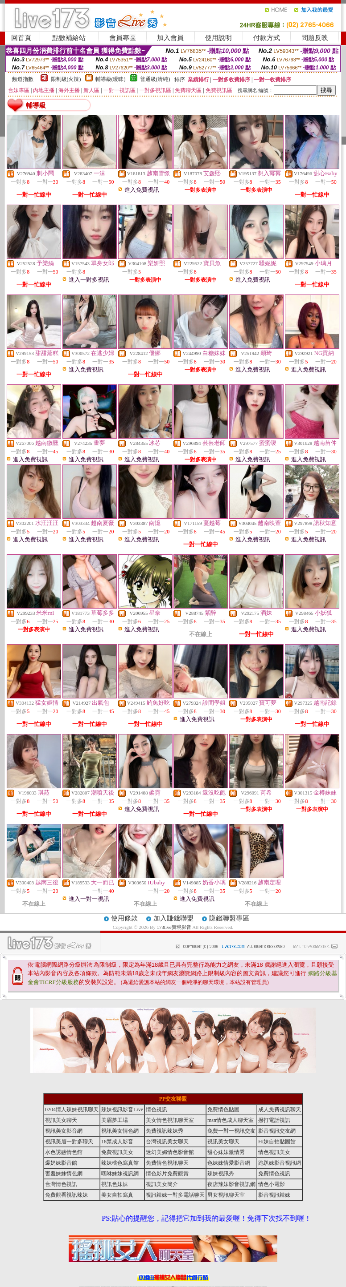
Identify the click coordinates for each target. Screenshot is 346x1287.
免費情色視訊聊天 (167, 1163)
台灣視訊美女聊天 (167, 1141)
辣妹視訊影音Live (122, 1109)
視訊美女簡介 (162, 1184)
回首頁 (21, 37)
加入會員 (170, 37)
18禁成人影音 (117, 1141)
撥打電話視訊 (274, 1120)
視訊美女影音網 (63, 1131)
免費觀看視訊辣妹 (66, 1195)
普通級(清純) (155, 79)
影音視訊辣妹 (274, 1195)
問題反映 (314, 37)
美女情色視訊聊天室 (170, 1120)
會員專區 (122, 37)
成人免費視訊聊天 (279, 1109)
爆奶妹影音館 (61, 1163)
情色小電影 (271, 1184)
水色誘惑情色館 (63, 1152)
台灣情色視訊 (61, 1184)
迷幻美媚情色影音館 (170, 1152)
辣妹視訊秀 (220, 1173)
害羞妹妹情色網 (63, 1173)
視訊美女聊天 (61, 1120)
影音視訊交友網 (277, 1131)
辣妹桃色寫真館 (120, 1163)
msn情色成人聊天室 (230, 1120)
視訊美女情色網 (120, 1131)
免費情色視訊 (274, 1173)
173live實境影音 (174, 927)
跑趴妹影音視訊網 (279, 1163)
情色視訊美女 (274, 1152)
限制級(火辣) (66, 79)
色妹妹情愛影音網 (228, 1163)
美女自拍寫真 (117, 1195)
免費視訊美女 (117, 1152)
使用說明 (218, 37)
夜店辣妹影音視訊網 (231, 1184)
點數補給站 (69, 37)
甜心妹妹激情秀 (226, 1152)
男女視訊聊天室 (226, 1195)
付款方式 (266, 37)
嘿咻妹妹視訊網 (120, 1173)
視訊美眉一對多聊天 (69, 1141)
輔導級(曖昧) (110, 79)
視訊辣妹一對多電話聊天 (175, 1195)
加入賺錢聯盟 (173, 918)
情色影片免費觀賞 (167, 1173)
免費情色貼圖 (223, 1109)
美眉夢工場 (114, 1120)
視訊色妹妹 (114, 1184)
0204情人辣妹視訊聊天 (72, 1109)
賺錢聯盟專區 (229, 918)
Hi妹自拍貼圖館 (277, 1141)
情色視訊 (156, 1109)
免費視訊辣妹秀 (164, 1131)
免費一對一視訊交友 (231, 1131)
